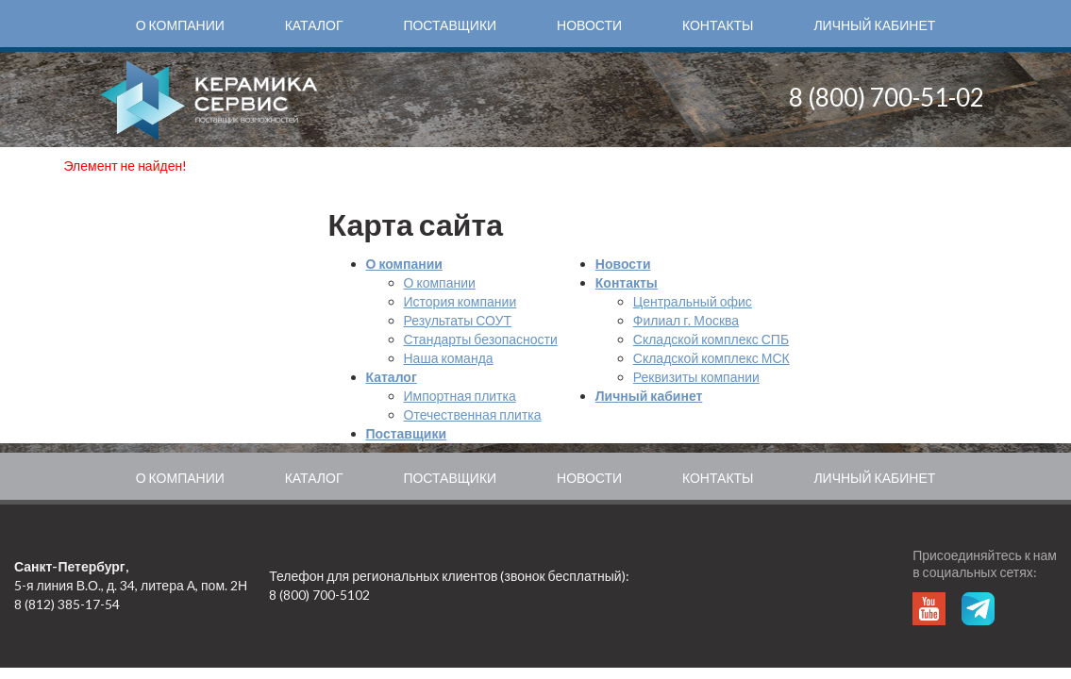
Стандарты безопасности (481, 339)
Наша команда (449, 358)
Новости (589, 25)
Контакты (718, 25)
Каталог (314, 25)
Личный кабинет (874, 25)
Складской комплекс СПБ (711, 339)
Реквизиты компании (696, 377)
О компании (180, 25)
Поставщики (449, 25)
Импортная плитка (460, 396)
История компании (460, 301)
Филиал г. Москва (686, 320)
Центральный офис (692, 301)
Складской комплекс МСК (711, 358)
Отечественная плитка (473, 414)
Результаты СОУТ (458, 320)
